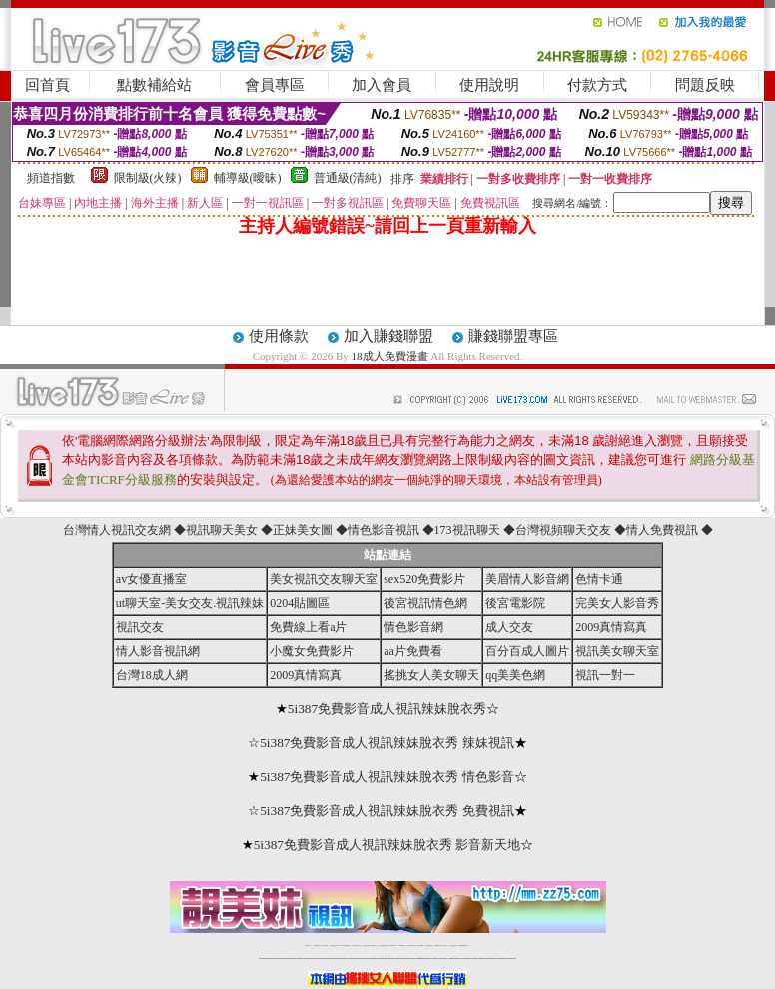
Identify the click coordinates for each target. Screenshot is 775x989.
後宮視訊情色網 (425, 603)
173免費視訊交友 (374, 945)
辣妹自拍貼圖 (325, 945)
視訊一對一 (605, 675)
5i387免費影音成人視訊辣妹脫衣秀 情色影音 (387, 776)
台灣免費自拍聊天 (334, 945)
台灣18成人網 (152, 675)
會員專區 (275, 85)
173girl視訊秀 (401, 945)
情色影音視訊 (383, 530)
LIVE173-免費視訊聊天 (345, 945)
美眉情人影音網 (527, 579)
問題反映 (705, 85)
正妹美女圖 (303, 530)
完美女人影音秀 (617, 603)
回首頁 (47, 85)
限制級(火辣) (148, 178)
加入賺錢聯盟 (388, 336)
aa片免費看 (413, 651)
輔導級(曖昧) (248, 178)
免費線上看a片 (308, 627)
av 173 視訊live (393, 945)
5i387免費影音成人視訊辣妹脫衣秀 (387, 708)
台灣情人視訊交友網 (117, 530)
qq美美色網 (515, 675)
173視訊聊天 (467, 530)
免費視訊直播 (366, 945)
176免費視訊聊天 (411, 945)
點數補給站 (154, 85)
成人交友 (509, 627)
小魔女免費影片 (312, 651)
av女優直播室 (151, 579)
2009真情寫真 (611, 627)
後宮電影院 (515, 603)
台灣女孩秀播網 (419, 945)
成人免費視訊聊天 (453, 945)
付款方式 (597, 85)
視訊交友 (140, 627)
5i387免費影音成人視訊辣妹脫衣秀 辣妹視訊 (387, 742)
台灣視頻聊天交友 (563, 530)
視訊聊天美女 (222, 530)
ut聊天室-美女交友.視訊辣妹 (190, 603)
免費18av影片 (317, 945)
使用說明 (489, 85)
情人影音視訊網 (158, 651)
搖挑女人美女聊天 (431, 675)
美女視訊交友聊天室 (324, 579)
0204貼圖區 (300, 603)
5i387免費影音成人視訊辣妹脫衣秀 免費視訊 (387, 810)
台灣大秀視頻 (444, 945)
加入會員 (381, 85)
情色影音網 (413, 627)
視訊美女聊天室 (617, 651)
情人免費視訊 (662, 530)
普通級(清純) (348, 178)
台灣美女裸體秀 (428, 945)
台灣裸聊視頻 (437, 945)
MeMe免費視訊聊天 (464, 945)
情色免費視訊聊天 (384, 945)
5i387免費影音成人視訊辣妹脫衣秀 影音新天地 (387, 844)
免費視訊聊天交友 (357, 945)
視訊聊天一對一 (308, 945)
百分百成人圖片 (527, 651)
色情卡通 (599, 579)
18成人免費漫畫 (390, 356)
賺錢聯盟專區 (513, 336)
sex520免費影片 (424, 579)
